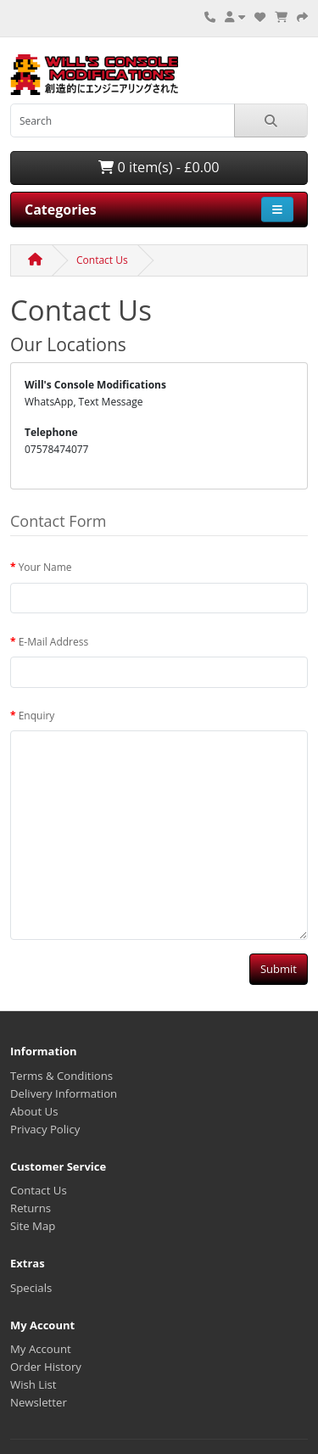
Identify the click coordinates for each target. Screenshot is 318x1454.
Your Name (45, 567)
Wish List (33, 1384)
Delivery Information (63, 1093)
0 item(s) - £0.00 (158, 167)
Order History (45, 1366)
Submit (278, 968)
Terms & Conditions (61, 1075)
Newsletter (38, 1402)
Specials (31, 1287)
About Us (34, 1111)
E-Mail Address (54, 642)
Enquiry (37, 715)
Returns (30, 1208)
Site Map (32, 1225)
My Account (40, 1348)
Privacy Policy (45, 1129)
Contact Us (102, 260)
